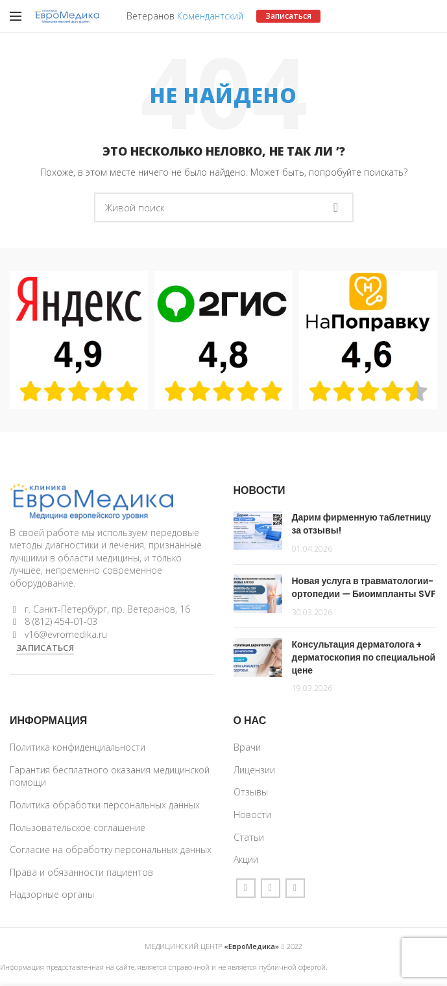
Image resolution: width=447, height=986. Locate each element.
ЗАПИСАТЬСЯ (45, 647)
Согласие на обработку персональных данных (110, 849)
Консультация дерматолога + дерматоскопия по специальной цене (364, 657)
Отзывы (251, 792)
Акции (246, 859)
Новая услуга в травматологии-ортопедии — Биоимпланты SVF (364, 587)
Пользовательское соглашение (77, 827)
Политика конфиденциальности (77, 747)
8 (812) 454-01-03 (61, 621)
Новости (252, 814)
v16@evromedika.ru (66, 634)
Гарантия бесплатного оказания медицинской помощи (110, 776)
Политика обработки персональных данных (105, 805)
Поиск (336, 207)
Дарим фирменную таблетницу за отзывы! (361, 524)
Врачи (247, 747)
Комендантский (210, 16)
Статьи (249, 837)
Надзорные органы (52, 894)
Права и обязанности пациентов (81, 872)
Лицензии (254, 770)
